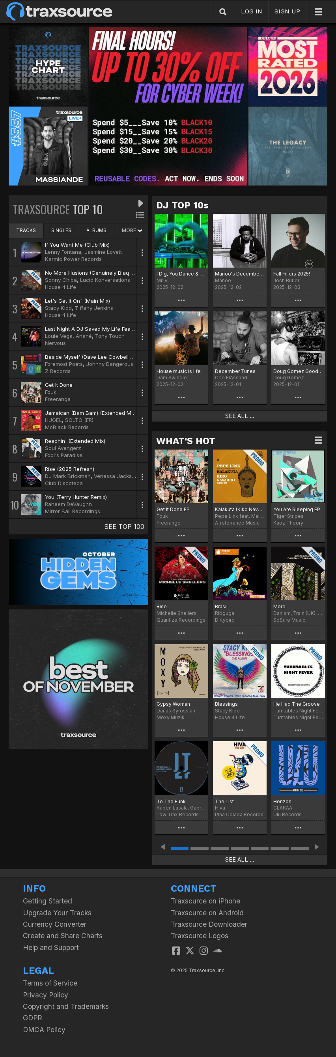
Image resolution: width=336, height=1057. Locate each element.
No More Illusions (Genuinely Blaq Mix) (93, 273)
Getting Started (47, 901)
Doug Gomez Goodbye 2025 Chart (298, 371)
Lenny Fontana (63, 252)
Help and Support (51, 947)
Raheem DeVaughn (68, 504)
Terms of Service (50, 983)
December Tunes (235, 371)
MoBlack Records (67, 427)
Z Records (58, 371)
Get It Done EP (173, 509)
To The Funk (171, 801)
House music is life (179, 371)
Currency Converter (54, 924)
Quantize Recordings (181, 620)
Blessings (226, 704)
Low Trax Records (178, 814)
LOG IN (251, 11)
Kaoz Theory (288, 523)
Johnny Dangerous (109, 364)
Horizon (282, 801)
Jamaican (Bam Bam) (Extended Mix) (91, 413)
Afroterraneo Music (237, 523)
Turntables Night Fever (298, 717)
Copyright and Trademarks (66, 1006)
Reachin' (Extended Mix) (75, 441)
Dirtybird (225, 620)
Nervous (55, 343)
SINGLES (61, 230)
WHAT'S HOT (185, 440)
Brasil (221, 606)
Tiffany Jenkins (94, 308)
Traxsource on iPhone (205, 901)
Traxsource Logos (199, 935)
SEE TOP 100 (124, 526)
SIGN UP (287, 11)
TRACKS (26, 230)
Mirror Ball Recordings (72, 511)
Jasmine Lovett (103, 252)
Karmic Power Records (73, 259)
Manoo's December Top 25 (240, 274)
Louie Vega (59, 336)
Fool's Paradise (63, 455)
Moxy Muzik (171, 717)
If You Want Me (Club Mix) (77, 245)
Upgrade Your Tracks (57, 913)
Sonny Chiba (61, 280)
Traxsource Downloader (209, 924)
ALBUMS (96, 230)
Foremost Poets (64, 364)
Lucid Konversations (105, 280)
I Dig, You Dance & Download (181, 274)
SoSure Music (289, 620)
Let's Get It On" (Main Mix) (77, 301)
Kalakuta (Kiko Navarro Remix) (240, 509)
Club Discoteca (64, 483)
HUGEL (53, 420)
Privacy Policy (45, 995)
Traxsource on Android (207, 913)
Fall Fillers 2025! (291, 274)
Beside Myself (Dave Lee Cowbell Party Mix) (100, 357)
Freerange (58, 399)
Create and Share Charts (63, 935)
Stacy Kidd (58, 308)
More (279, 606)
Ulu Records (287, 814)
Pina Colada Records (239, 814)
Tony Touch (110, 336)
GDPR (32, 1018)
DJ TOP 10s (182, 205)
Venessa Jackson (116, 476)
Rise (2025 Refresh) (69, 469)
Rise (162, 606)
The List (224, 801)
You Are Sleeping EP (296, 509)
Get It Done (59, 385)
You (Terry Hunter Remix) (76, 497)
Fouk (50, 392)
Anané (84, 336)
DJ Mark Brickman (68, 476)
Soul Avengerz (63, 448)
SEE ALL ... (239, 416)
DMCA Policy (44, 1029)
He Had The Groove (296, 704)
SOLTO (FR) (79, 420)
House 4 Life (60, 287)
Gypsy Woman (173, 704)
